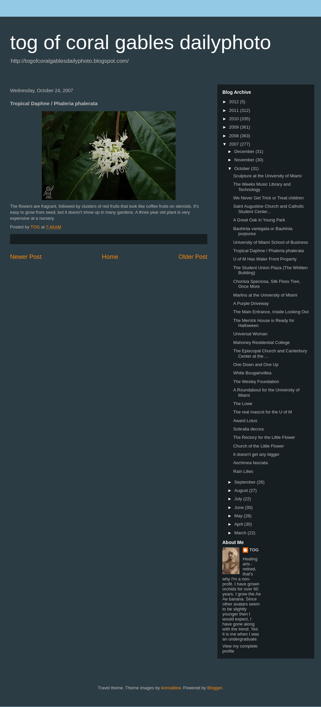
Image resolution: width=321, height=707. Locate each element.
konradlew (171, 687)
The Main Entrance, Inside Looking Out (270, 311)
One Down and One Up (255, 364)
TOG (254, 549)
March (241, 532)
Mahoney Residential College (261, 342)
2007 (234, 144)
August (241, 490)
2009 (234, 127)
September (245, 482)
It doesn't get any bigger (256, 454)
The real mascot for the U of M (262, 411)
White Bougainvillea (252, 372)
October (242, 168)
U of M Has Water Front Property (265, 258)
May (239, 515)
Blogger (214, 687)
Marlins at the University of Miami (265, 295)
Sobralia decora (248, 428)
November (245, 159)
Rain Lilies (243, 471)
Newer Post (25, 256)
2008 (234, 135)
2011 (234, 110)
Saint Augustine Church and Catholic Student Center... (268, 209)
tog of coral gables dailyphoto (140, 42)
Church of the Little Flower (258, 446)
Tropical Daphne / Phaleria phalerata (268, 250)
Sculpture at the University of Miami (267, 175)
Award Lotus (245, 420)
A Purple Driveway (251, 303)
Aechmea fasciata (250, 462)
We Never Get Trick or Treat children (268, 197)
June (239, 507)
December (245, 151)
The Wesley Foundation (256, 381)
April (239, 524)
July (238, 498)
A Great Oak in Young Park (259, 219)
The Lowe (242, 403)
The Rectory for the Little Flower (264, 437)
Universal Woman (250, 333)
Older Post (193, 256)
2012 (234, 101)
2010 (234, 118)
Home (110, 256)
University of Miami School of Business (270, 242)
